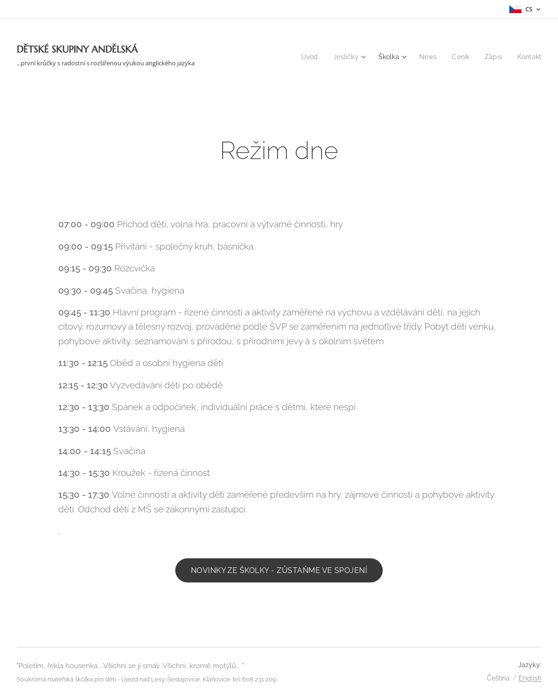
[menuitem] (303, 57)
